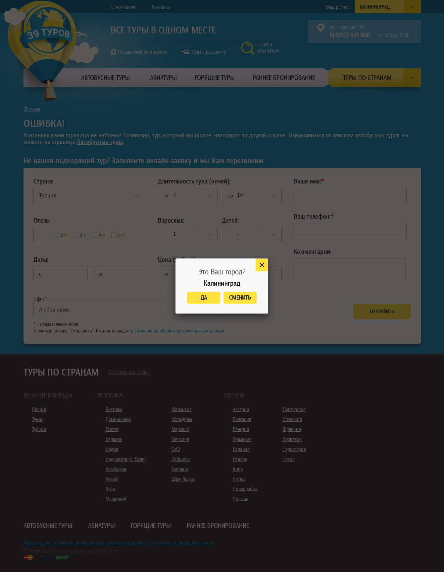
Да (204, 297)
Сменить (240, 297)
